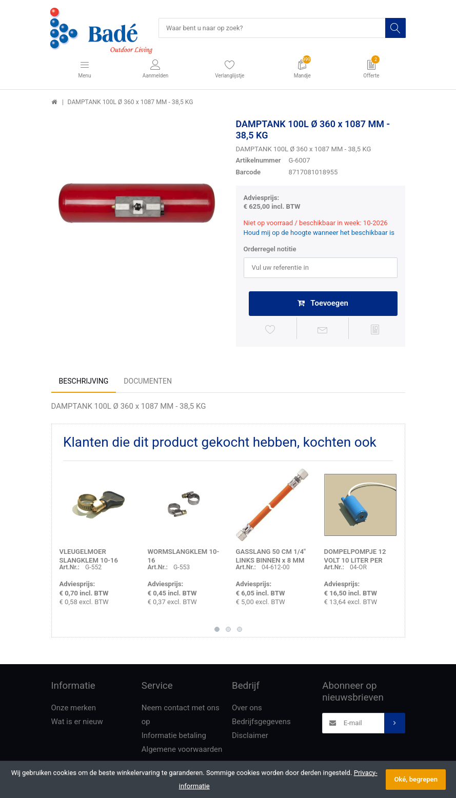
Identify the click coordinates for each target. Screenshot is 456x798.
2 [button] (228, 630)
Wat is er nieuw (77, 723)
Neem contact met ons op (181, 716)
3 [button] (239, 630)
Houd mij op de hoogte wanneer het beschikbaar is (319, 233)
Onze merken (73, 709)
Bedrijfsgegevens (261, 723)
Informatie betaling (174, 737)
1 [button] (217, 630)
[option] (136, 203)
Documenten (148, 382)
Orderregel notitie (270, 249)
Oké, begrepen (416, 779)
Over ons (247, 709)
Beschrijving (84, 382)
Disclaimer (250, 737)
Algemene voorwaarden (182, 750)
